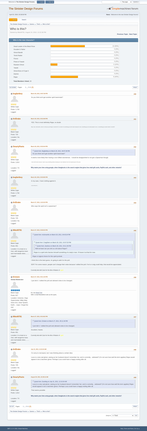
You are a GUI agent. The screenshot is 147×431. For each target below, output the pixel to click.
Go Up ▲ (137, 428)
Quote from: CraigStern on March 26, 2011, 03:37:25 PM (53, 242)
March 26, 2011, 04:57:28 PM (39, 93)
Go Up (12, 406)
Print (135, 87)
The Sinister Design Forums (26, 8)
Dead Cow (39, 293)
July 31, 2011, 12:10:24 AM (38, 349)
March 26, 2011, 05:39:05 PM (39, 177)
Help (121, 428)
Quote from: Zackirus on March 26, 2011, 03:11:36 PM (54, 246)
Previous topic (122, 34)
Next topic (133, 34)
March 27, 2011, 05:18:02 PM (39, 316)
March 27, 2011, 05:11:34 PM (39, 277)
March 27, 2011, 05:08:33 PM (39, 230)
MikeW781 (17, 230)
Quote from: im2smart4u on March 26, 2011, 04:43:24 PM (52, 234)
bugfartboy (17, 94)
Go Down (13, 87)
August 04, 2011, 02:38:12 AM (39, 377)
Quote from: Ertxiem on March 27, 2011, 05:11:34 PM (51, 321)
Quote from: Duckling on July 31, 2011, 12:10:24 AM (50, 381)
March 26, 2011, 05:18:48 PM (39, 118)
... (27, 87)
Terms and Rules (128, 428)
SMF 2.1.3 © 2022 (12, 428)
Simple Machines (23, 428)
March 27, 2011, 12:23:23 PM (39, 202)
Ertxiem (16, 277)
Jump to (108, 415)
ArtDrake (17, 119)
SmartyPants (18, 146)
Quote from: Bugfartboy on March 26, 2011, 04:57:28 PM (52, 151)
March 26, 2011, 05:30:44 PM (39, 146)
